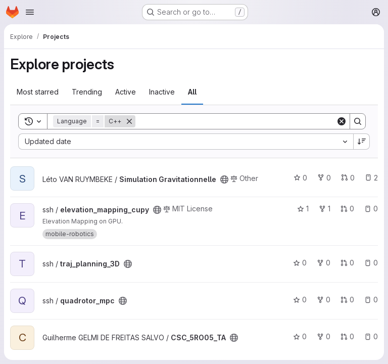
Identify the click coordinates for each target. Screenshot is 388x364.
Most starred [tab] (38, 91)
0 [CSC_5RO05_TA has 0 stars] (300, 336)
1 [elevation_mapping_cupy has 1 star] (303, 208)
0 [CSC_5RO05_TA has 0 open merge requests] (347, 336)
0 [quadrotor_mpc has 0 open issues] (371, 299)
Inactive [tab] (162, 91)
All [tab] (192, 91)
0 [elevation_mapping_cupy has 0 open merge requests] (347, 208)
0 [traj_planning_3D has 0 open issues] (371, 262)
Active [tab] (125, 91)
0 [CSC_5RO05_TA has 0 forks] (323, 336)
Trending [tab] (87, 91)
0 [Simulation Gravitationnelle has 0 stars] (300, 177)
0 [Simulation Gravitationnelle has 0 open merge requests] (348, 177)
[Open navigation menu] (30, 12)
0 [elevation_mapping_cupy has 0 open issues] (371, 208)
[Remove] (129, 121)
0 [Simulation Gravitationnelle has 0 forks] (324, 177)
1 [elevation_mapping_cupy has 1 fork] (324, 208)
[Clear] (341, 121)
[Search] (235, 121)
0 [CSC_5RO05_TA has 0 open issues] (371, 336)
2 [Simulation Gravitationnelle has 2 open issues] (371, 177)
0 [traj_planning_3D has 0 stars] (300, 262)
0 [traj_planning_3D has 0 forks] (323, 262)
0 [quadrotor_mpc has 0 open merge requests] (347, 299)
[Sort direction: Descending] (362, 141)
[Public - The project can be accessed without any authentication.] (224, 179)
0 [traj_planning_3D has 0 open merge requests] (347, 262)
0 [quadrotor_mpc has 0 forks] (323, 299)
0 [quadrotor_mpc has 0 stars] (300, 299)
